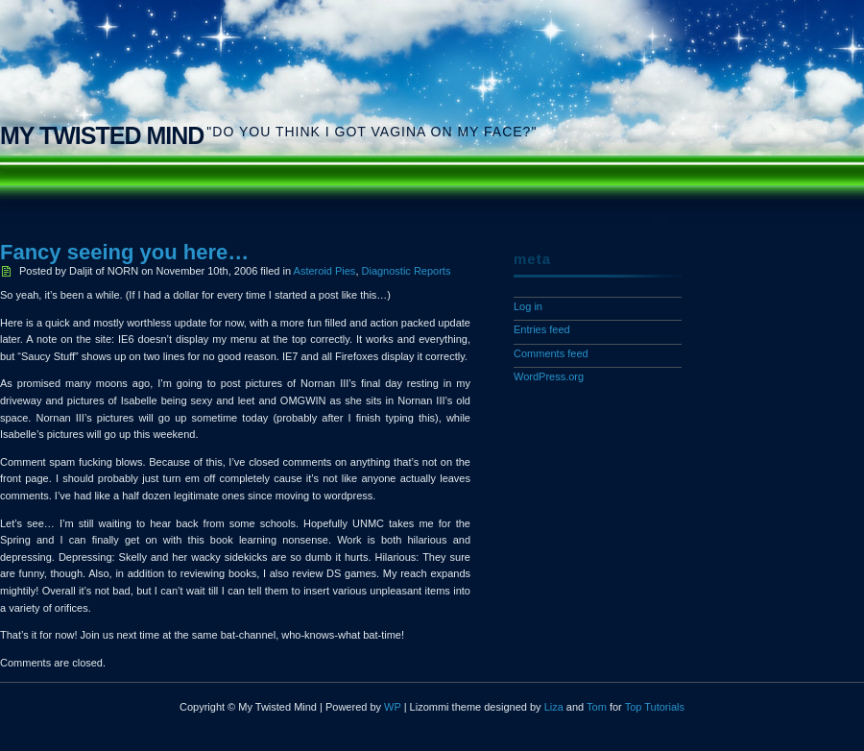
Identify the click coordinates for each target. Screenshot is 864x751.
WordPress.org (549, 376)
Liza (554, 707)
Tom (597, 707)
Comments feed (551, 353)
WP (392, 707)
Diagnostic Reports (406, 271)
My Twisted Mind (102, 135)
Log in (528, 306)
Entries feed (542, 329)
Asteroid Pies (325, 271)
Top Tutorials (654, 707)
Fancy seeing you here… (124, 252)
